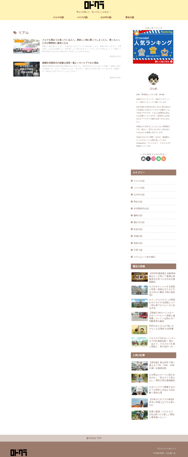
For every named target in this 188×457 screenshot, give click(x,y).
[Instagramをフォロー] (153, 158)
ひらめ (153, 88)
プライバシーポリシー (166, 449)
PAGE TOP (94, 438)
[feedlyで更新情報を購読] (158, 158)
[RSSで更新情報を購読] (163, 158)
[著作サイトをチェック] (143, 158)
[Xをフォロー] (148, 158)
